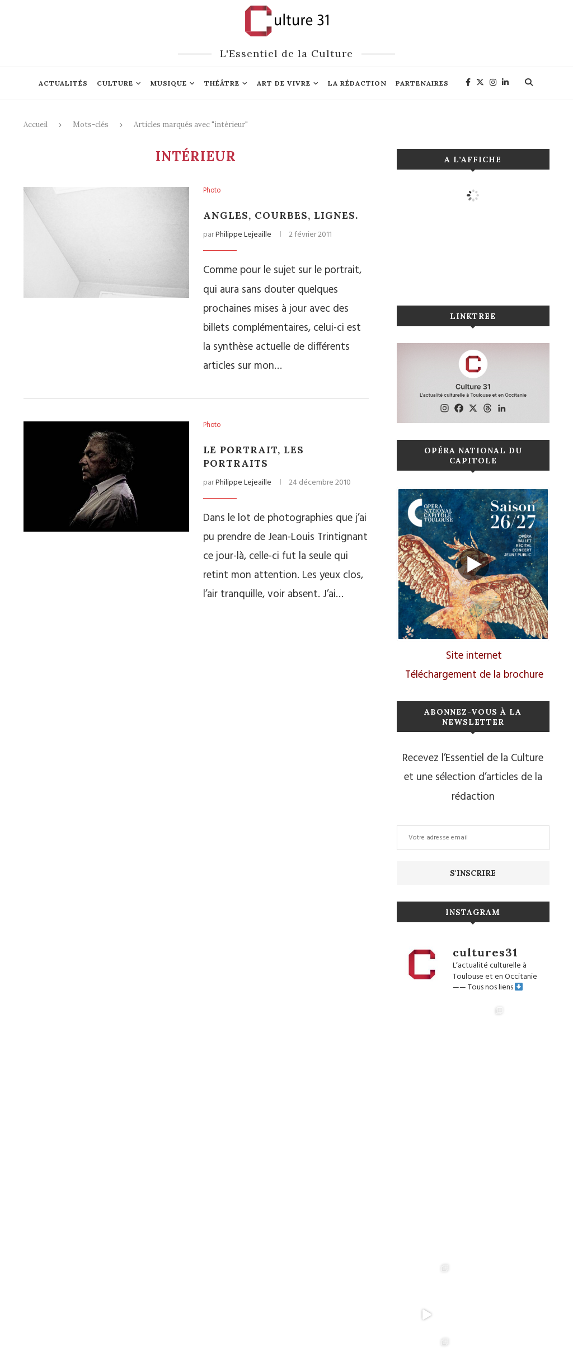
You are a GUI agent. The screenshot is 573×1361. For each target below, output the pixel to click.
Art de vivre (284, 83)
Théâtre (221, 83)
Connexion (277, 1320)
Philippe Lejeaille (243, 234)
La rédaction (357, 83)
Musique (169, 83)
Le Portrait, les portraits (255, 456)
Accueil (36, 124)
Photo (212, 191)
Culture (115, 83)
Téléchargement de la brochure (474, 675)
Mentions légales (224, 1320)
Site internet (474, 655)
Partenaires (422, 83)
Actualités (63, 83)
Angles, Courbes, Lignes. (282, 215)
